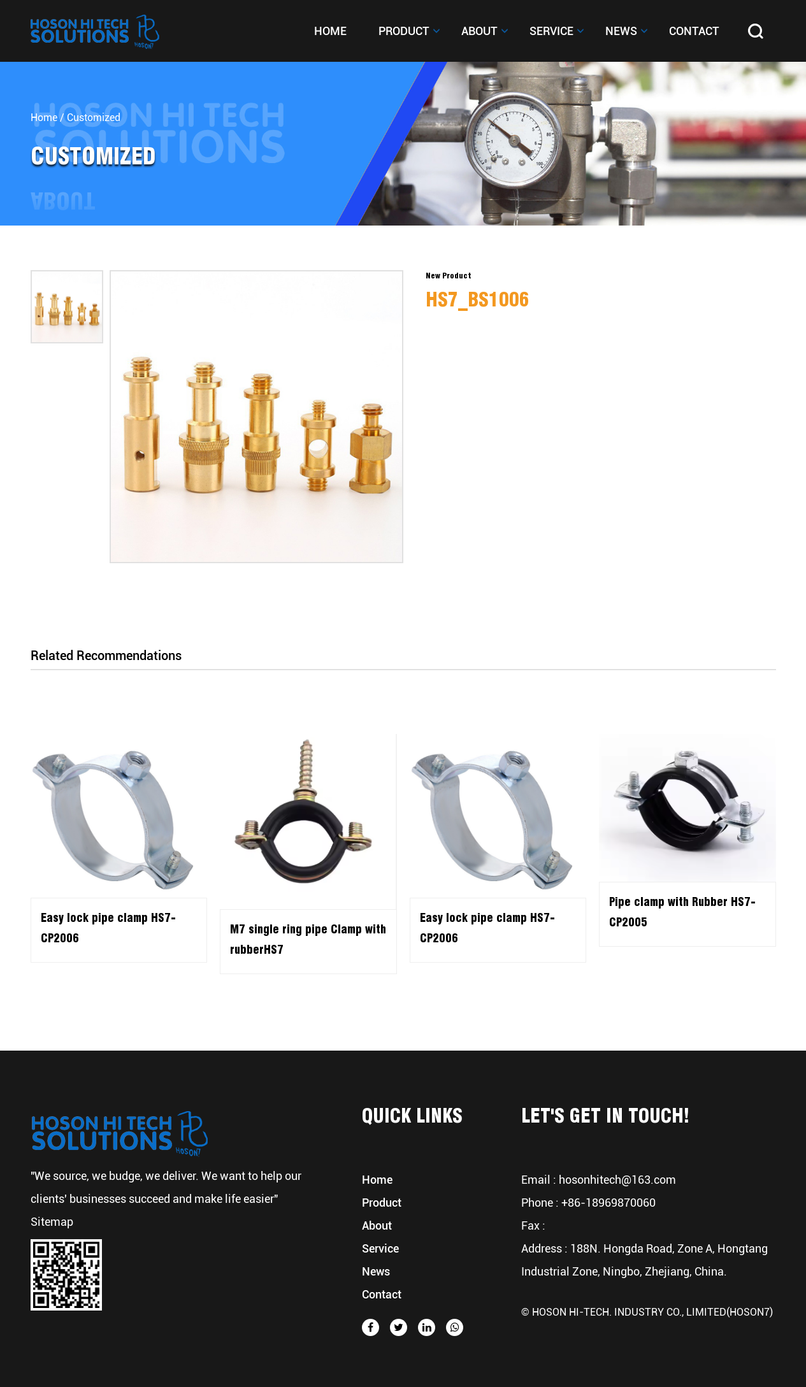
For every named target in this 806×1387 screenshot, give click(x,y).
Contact (694, 31)
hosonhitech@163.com (617, 1179)
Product (403, 31)
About (479, 31)
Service (551, 31)
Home (330, 31)
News (621, 31)
